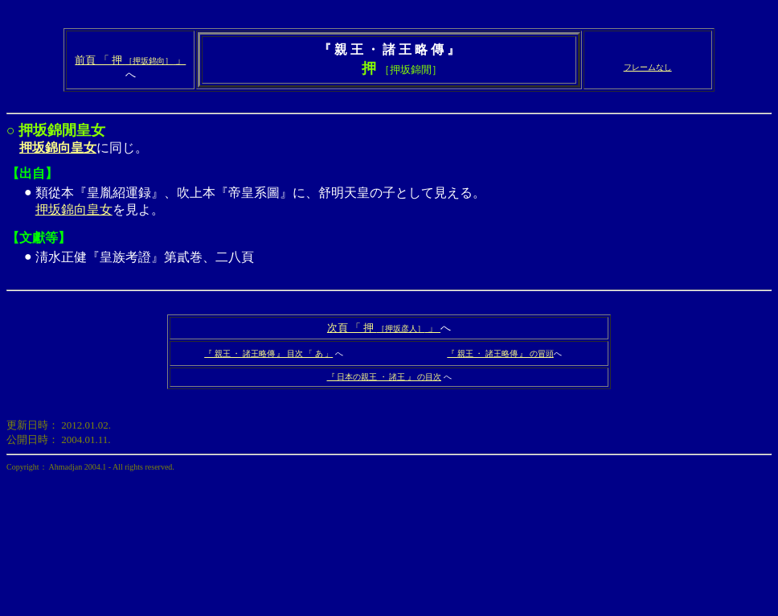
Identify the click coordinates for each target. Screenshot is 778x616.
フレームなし (648, 67)
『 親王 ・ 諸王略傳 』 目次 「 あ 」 (268, 353)
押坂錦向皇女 (74, 209)
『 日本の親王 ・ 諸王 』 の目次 (384, 376)
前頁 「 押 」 (130, 60)
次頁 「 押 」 (383, 328)
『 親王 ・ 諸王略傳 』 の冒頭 (500, 353)
